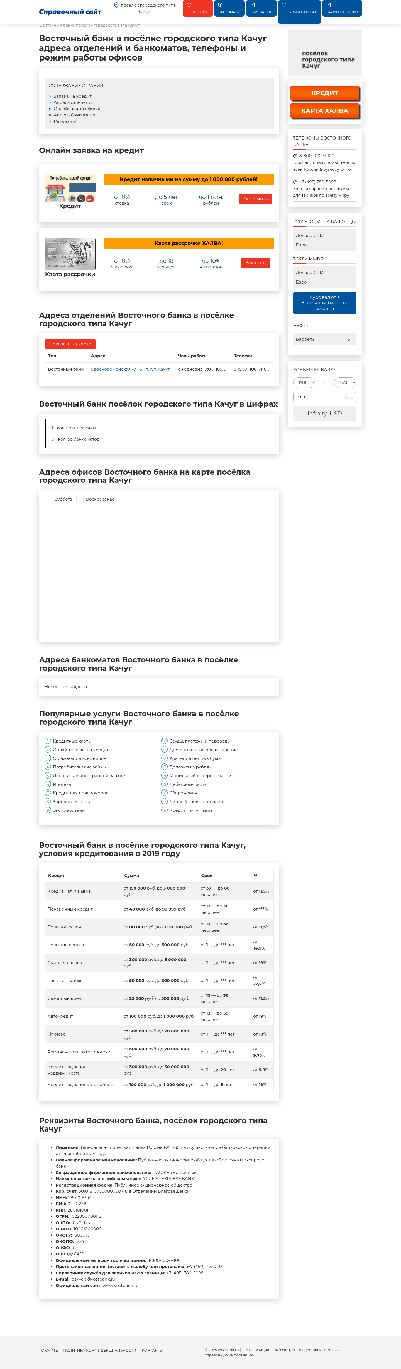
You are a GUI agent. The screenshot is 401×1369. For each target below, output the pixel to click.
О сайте (49, 1350)
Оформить (255, 198)
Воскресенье (100, 499)
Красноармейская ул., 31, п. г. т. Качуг (130, 369)
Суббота (63, 499)
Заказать (255, 262)
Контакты (152, 1350)
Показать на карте (70, 344)
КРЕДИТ (324, 93)
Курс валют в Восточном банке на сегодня (324, 303)
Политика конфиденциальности (99, 1350)
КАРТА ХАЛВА (324, 110)
